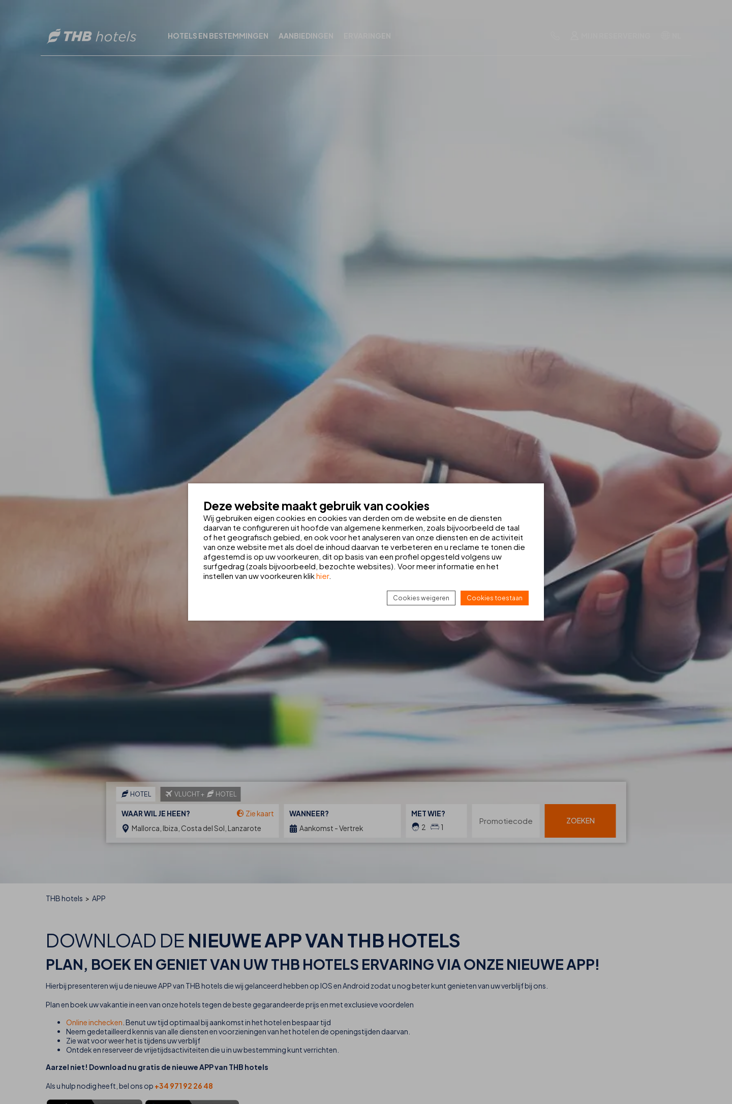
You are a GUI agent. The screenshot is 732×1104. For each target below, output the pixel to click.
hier (322, 575)
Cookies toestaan (495, 598)
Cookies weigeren (421, 598)
